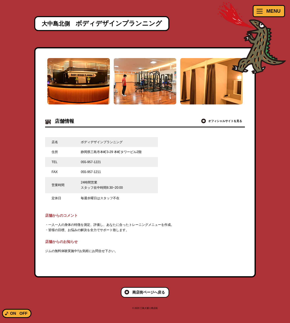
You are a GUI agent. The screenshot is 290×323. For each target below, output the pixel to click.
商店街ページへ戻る (148, 292)
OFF (23, 313)
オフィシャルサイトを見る (225, 121)
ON (13, 313)
